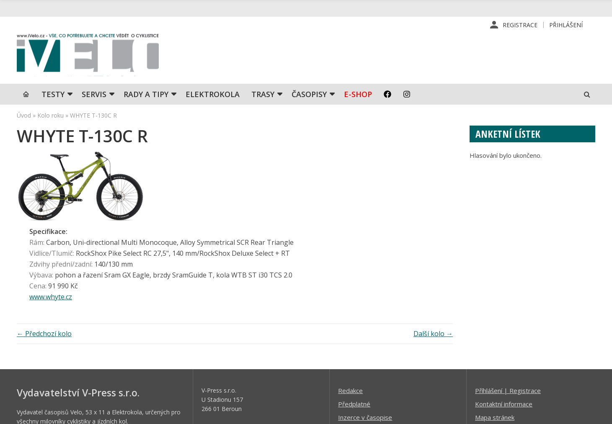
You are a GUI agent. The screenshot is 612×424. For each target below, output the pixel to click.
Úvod (24, 115)
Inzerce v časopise (365, 341)
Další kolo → (433, 257)
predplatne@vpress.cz (250, 361)
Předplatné (354, 328)
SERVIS (94, 94)
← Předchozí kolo (44, 257)
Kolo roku (50, 115)
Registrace (520, 25)
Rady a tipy (146, 94)
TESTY (53, 94)
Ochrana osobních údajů (372, 381)
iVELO (88, 54)
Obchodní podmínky (366, 368)
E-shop (358, 94)
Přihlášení (566, 25)
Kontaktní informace (503, 328)
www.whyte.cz (176, 221)
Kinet (587, 413)
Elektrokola (213, 94)
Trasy (262, 94)
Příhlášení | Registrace (508, 314)
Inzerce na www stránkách (376, 354)
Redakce (350, 314)
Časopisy (309, 94)
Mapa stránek (494, 341)
